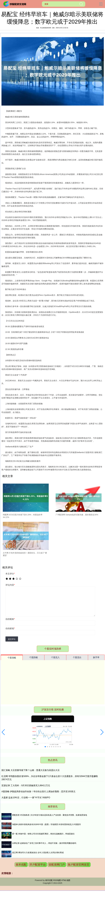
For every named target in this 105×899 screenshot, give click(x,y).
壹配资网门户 (57, 864)
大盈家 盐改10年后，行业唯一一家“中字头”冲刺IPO (25, 797)
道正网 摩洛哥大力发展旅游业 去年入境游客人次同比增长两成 (38, 852)
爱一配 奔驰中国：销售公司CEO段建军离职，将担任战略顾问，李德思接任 (43, 834)
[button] (3, 732)
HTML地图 (65, 880)
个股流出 (77, 657)
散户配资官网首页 (78, 864)
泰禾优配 (21, 864)
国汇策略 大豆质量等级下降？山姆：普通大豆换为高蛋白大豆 (30, 770)
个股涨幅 (11, 658)
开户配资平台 (38, 864)
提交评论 (11, 639)
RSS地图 (57, 880)
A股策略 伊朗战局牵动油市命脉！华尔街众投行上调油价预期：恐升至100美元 (38, 791)
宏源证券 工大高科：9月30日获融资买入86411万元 (25, 785)
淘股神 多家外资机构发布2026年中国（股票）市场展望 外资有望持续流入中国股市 (46, 824)
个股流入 (55, 657)
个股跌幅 (33, 657)
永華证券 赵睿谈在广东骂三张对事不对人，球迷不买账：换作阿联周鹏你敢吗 (44, 843)
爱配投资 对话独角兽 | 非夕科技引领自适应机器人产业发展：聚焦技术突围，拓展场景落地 (49, 815)
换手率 (96, 657)
